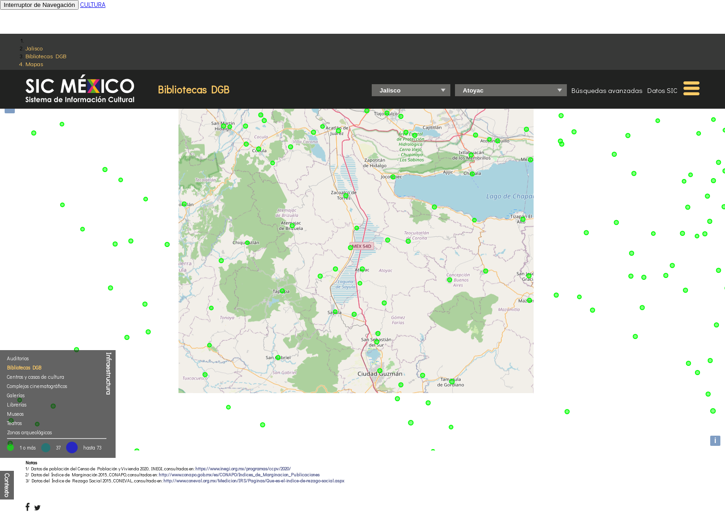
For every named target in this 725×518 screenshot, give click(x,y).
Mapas (34, 64)
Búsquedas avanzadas (607, 90)
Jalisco (34, 48)
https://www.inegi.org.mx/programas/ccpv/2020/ (243, 469)
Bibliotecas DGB (45, 56)
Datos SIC (662, 90)
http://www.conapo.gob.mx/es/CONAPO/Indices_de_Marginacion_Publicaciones (239, 475)
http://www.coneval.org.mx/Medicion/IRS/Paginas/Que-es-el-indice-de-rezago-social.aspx (254, 481)
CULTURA (92, 4)
